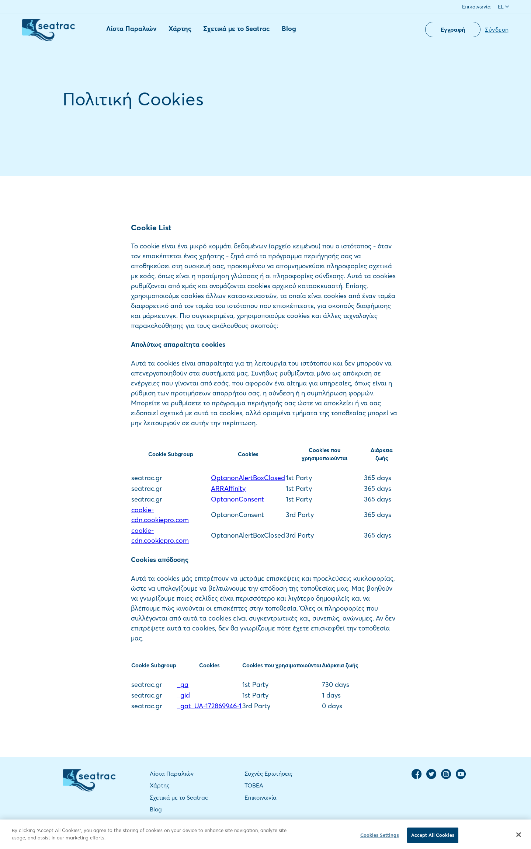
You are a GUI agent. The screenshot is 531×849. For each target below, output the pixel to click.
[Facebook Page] (417, 777)
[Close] (519, 837)
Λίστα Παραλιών (131, 28)
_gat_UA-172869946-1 (209, 706)
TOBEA (253, 785)
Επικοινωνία (476, 6)
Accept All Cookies (432, 838)
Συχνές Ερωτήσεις (268, 773)
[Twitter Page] (431, 777)
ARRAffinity (228, 488)
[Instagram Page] (446, 777)
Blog (289, 28)
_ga (182, 684)
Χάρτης (180, 28)
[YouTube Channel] (461, 777)
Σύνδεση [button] (497, 29)
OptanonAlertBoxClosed (248, 478)
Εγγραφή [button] (453, 29)
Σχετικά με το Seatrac (236, 28)
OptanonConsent (237, 499)
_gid (183, 695)
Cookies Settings (379, 838)
